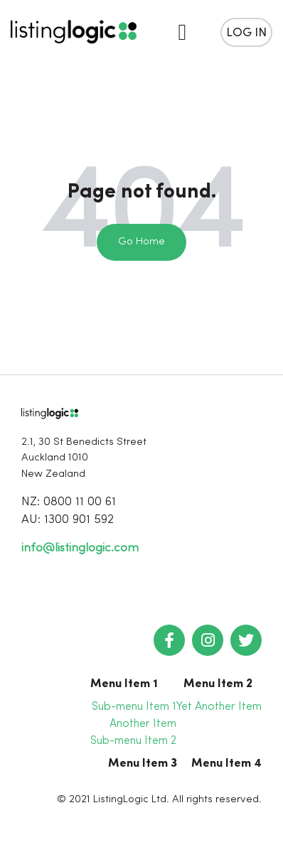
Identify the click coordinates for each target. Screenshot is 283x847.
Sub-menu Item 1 (134, 707)
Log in (246, 33)
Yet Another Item (219, 707)
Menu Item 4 (226, 763)
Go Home (141, 242)
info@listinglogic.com (80, 548)
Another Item (143, 724)
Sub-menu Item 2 (133, 741)
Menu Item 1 (124, 684)
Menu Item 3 (142, 763)
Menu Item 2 (217, 684)
